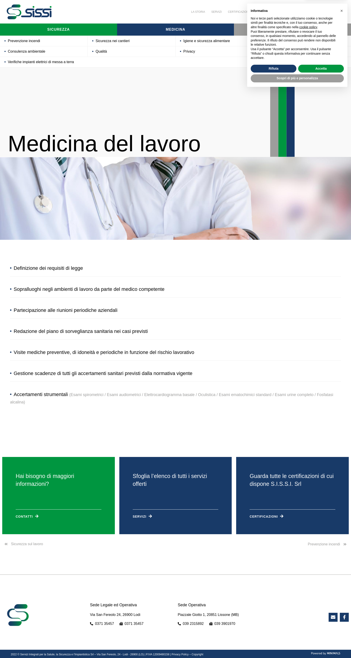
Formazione (292, 29)
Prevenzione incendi (24, 41)
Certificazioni (238, 11)
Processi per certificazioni (291, 41)
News (289, 11)
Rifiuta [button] (273, 636)
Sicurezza (58, 29)
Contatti (305, 11)
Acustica (278, 51)
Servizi (216, 11)
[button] (341, 578)
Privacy (189, 51)
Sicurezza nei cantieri (113, 41)
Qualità (101, 51)
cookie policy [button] (308, 594)
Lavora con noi (329, 11)
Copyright (197, 654)
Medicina (175, 29)
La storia (198, 11)
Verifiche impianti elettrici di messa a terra (41, 62)
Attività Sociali (266, 11)
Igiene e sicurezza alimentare (206, 41)
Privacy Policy (179, 654)
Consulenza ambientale (26, 51)
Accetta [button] (321, 636)
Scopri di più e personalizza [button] (297, 645)
